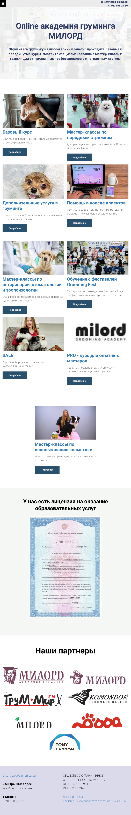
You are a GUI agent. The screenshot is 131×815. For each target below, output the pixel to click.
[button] (125, 567)
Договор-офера (73, 797)
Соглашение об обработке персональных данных (94, 801)
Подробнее (15, 152)
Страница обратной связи (19, 775)
